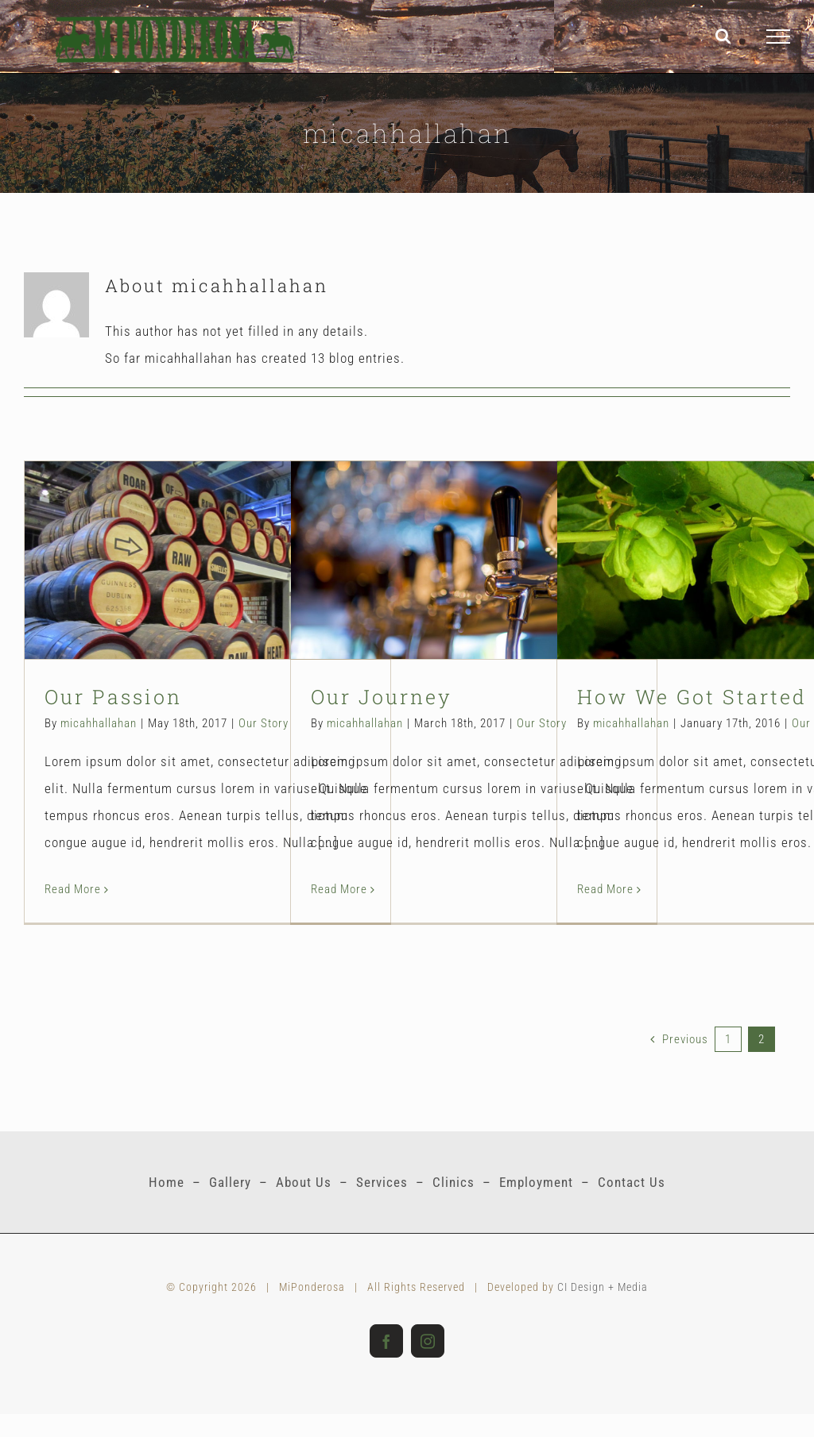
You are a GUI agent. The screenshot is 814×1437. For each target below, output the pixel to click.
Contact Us (631, 1182)
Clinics (453, 1182)
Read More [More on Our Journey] (339, 889)
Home (166, 1182)
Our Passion (113, 697)
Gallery (230, 1182)
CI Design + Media (602, 1287)
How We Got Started (692, 697)
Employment (536, 1182)
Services (382, 1182)
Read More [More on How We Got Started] (605, 889)
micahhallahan (98, 723)
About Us (303, 1182)
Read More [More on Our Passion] (73, 889)
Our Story (263, 723)
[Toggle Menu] (778, 36)
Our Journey (381, 697)
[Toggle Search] (723, 36)
